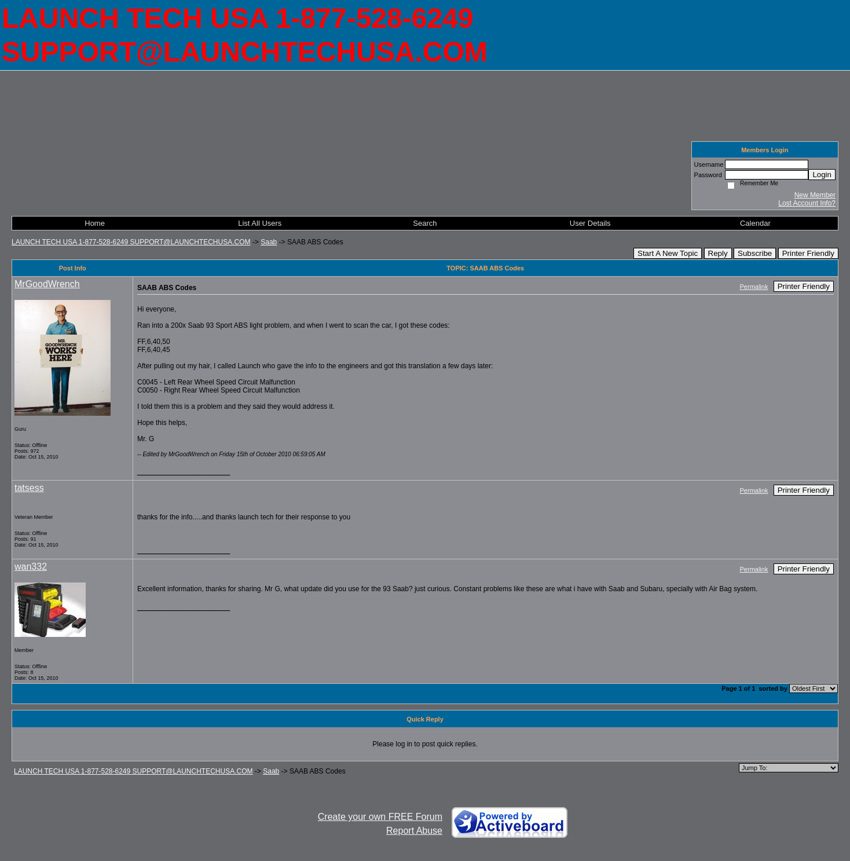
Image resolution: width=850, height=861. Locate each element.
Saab (269, 242)
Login (821, 174)
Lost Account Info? (807, 203)
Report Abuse (414, 831)
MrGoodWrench (47, 284)
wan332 (30, 566)
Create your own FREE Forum (380, 817)
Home (95, 223)
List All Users (259, 223)
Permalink (754, 286)
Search (425, 223)
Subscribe (755, 253)
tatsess (29, 488)
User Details (590, 223)
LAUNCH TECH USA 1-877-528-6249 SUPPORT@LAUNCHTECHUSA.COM (131, 242)
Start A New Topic (667, 253)
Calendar (755, 223)
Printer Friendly (808, 253)
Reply (718, 253)
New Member (815, 195)
